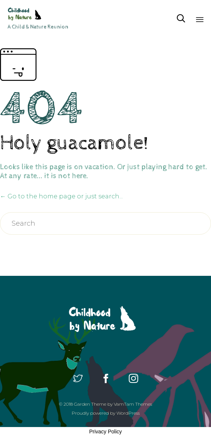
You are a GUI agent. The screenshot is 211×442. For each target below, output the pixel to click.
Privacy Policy (105, 432)
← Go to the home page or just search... (61, 196)
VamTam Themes (133, 404)
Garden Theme (90, 404)
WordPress (128, 413)
